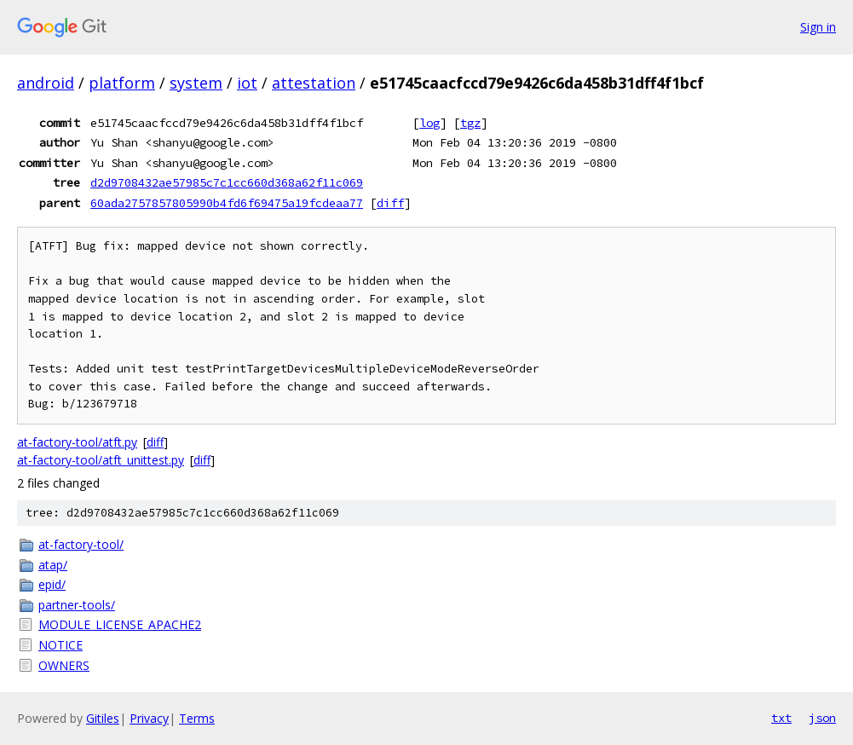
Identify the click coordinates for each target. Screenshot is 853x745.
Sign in (818, 27)
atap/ (52, 565)
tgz (470, 122)
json (822, 717)
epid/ (52, 584)
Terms (197, 718)
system (196, 82)
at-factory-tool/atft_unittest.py (100, 460)
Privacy (149, 718)
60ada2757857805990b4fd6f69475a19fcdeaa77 (226, 203)
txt (781, 717)
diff (390, 203)
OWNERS (63, 665)
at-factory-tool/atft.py (77, 442)
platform (122, 82)
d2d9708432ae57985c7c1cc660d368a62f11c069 (226, 182)
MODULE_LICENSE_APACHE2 (119, 624)
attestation (313, 82)
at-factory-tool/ (81, 544)
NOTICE (60, 645)
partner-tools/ (76, 605)
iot (247, 82)
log (429, 122)
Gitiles (102, 718)
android (45, 82)
